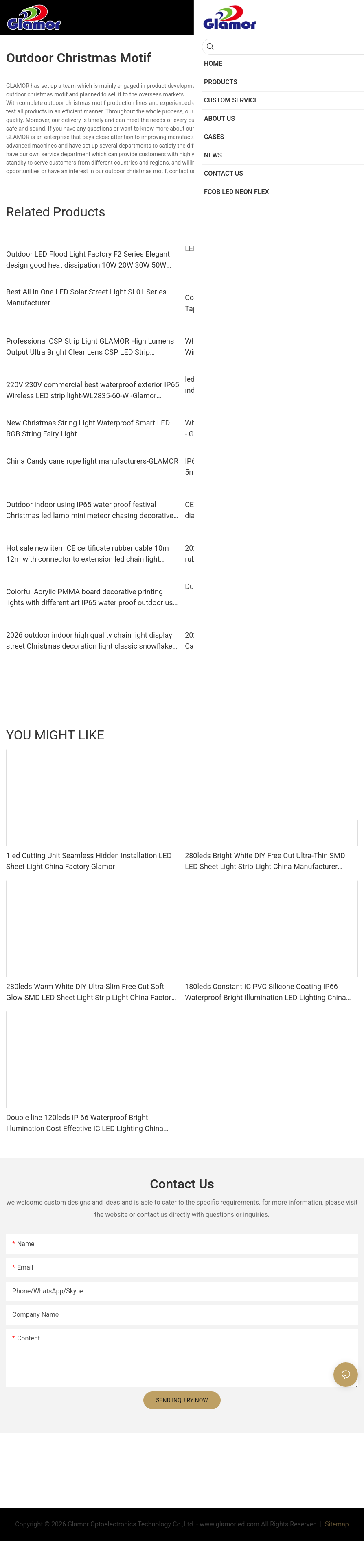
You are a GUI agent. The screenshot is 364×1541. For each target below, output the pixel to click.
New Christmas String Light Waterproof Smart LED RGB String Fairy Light (88, 428)
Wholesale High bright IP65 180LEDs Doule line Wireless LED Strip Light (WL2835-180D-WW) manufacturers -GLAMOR (261, 347)
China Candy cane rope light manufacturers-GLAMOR (92, 461)
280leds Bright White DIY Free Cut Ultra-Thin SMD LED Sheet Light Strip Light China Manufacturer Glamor (265, 861)
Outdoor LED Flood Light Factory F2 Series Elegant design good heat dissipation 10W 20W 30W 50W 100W (88, 260)
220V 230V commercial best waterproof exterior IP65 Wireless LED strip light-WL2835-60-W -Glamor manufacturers (92, 390)
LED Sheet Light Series (232, 735)
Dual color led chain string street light (245, 586)
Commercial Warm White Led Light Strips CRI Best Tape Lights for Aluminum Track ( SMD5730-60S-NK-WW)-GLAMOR (270, 303)
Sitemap (336, 1524)
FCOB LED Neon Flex (327, 735)
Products (281, 735)
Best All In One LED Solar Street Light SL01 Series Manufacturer (86, 297)
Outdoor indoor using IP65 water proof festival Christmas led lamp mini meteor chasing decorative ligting (89, 510)
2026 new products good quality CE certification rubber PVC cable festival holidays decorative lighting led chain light (271, 554)
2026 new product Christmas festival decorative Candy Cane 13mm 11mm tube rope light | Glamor (266, 640)
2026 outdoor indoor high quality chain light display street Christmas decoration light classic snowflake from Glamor (89, 641)
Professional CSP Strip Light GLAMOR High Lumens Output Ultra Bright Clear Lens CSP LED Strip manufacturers (90, 347)
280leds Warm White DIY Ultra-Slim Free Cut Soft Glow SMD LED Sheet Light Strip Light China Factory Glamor (90, 992)
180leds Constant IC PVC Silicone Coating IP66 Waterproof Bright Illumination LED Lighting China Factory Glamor (265, 992)
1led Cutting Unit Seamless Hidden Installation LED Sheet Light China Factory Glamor (89, 861)
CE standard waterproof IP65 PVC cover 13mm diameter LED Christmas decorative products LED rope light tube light (265, 510)
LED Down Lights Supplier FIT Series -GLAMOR (260, 248)
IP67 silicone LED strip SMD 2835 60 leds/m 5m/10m (256, 466)
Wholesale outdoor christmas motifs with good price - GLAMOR (270, 428)
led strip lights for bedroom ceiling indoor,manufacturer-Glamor (240, 385)
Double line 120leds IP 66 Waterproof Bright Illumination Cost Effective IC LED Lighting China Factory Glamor (84, 1123)
